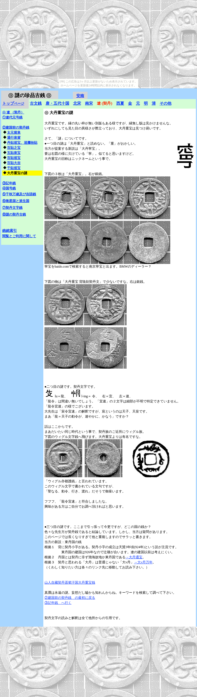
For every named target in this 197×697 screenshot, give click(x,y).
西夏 (120, 103)
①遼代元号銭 (12, 117)
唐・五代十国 (57, 103)
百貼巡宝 (14, 158)
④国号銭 (9, 188)
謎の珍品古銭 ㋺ (29, 95)
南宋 (89, 103)
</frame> (184, 91)
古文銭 (36, 103)
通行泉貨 (14, 138)
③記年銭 (9, 183)
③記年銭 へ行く (57, 603)
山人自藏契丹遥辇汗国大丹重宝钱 (69, 582)
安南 (80, 96)
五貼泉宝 (14, 153)
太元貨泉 (14, 133)
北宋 (77, 103)
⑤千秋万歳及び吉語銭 (19, 194)
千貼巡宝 (14, 168)
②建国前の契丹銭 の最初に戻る (69, 598)
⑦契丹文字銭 (12, 208)
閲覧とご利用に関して (19, 236)
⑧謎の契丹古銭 (14, 214)
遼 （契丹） (13, 112)
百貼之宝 (14, 148)
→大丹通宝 (134, 557)
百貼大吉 (14, 163)
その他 (165, 103)
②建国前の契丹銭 (15, 127)
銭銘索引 (9, 230)
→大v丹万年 (143, 562)
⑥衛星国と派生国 (15, 201)
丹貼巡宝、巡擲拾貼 (22, 143)
